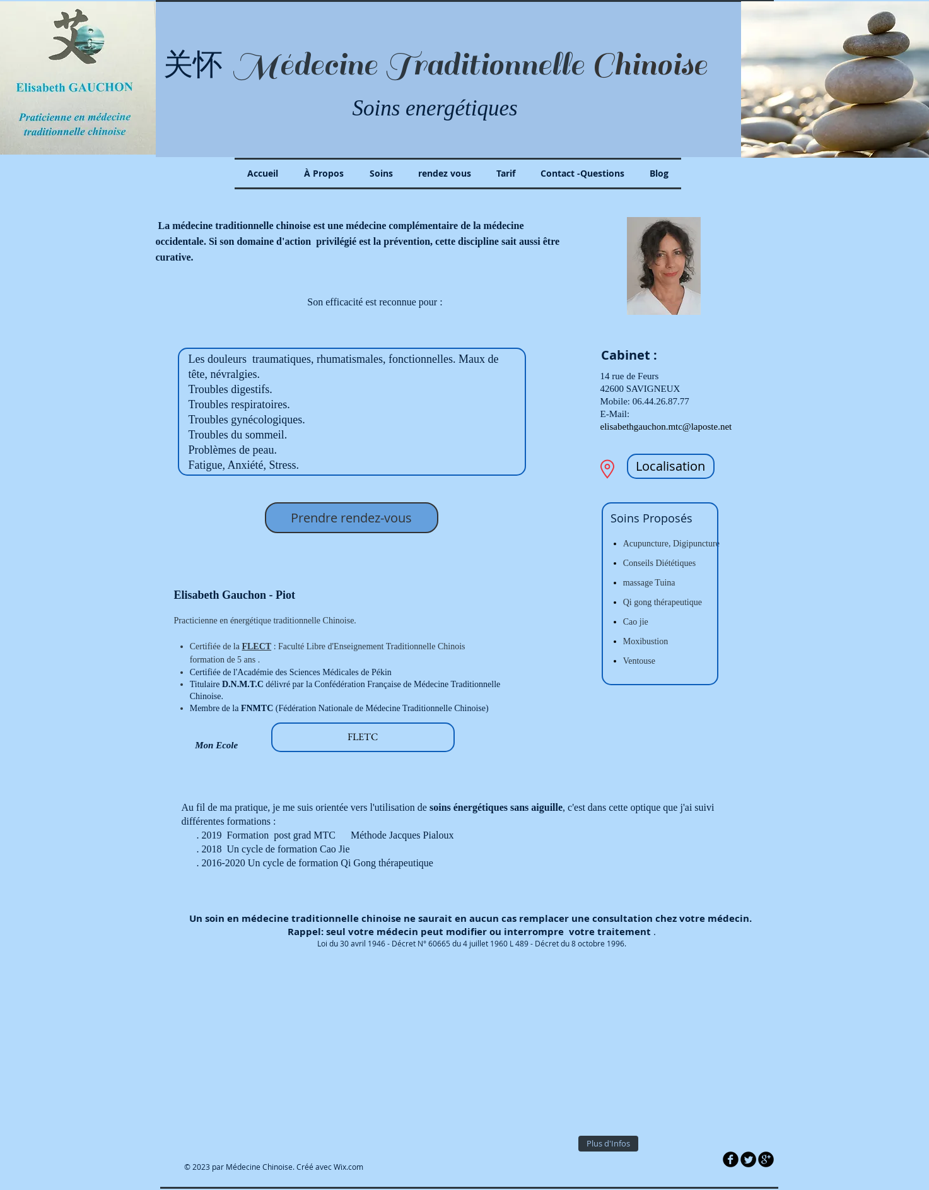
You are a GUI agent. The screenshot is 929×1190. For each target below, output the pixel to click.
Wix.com (348, 1167)
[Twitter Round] (748, 1159)
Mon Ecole (206, 745)
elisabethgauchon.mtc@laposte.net (666, 426)
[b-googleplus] (766, 1159)
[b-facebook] (731, 1159)
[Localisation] (671, 466)
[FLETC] (363, 737)
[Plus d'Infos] (608, 1144)
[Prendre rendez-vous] (351, 517)
